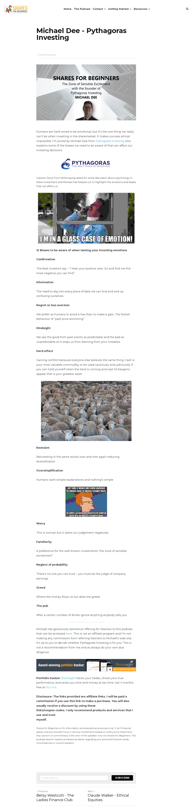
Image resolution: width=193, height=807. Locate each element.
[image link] (16, 9)
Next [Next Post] (101, 754)
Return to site (44, 773)
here (53, 613)
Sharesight (68, 654)
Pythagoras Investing (64, 152)
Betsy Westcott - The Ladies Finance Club (61, 761)
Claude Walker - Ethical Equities (126, 759)
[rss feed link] (155, 772)
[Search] (187, 9)
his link (125, 659)
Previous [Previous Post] (42, 754)
